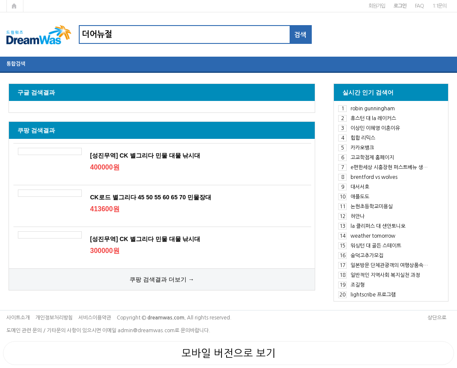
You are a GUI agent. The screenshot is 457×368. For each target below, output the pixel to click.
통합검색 (15, 63)
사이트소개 (18, 317)
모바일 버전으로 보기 (228, 353)
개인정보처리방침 (54, 317)
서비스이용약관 (94, 317)
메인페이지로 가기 (15, 6)
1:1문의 (439, 6)
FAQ (419, 6)
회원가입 (376, 6)
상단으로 (437, 317)
